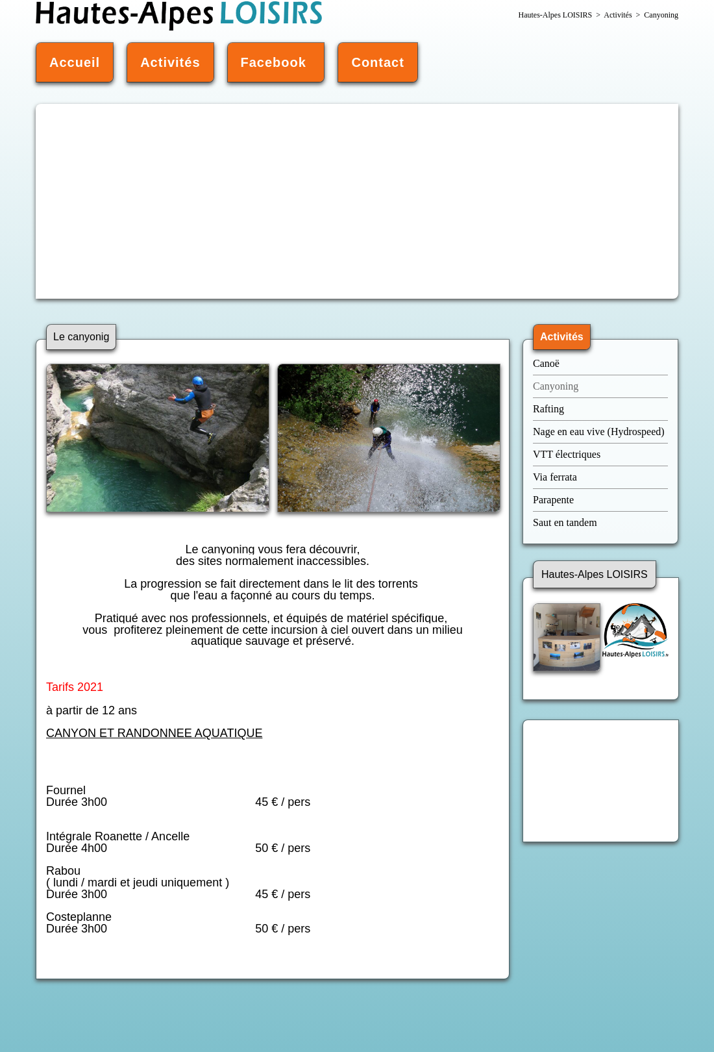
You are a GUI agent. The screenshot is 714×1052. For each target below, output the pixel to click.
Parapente (553, 499)
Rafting (548, 408)
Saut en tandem (565, 522)
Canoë (547, 363)
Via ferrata (555, 476)
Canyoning (555, 386)
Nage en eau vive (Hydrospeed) (599, 431)
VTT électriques (568, 454)
